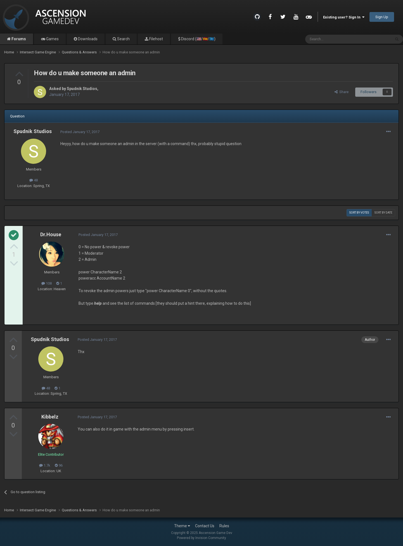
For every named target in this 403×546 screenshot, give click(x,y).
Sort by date (383, 212)
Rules (224, 526)
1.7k (44, 465)
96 (59, 465)
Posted (79, 132)
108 (46, 283)
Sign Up (381, 17)
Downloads (87, 39)
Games (52, 39)
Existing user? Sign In (343, 17)
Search (123, 39)
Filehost (155, 39)
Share (342, 92)
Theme (182, 526)
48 (33, 180)
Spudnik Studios (82, 88)
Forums (18, 39)
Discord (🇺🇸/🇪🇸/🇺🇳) (197, 39)
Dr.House (50, 234)
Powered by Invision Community (201, 538)
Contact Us (204, 526)
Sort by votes (359, 212)
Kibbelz (49, 417)
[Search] (334, 39)
